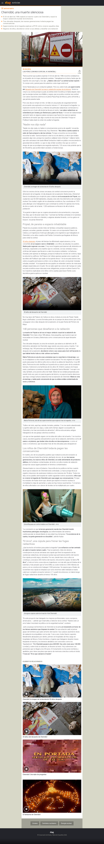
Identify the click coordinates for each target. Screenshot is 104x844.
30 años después (29, 241)
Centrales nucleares (49, 823)
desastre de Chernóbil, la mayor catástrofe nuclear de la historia (48, 89)
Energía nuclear (66, 823)
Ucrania (34, 823)
